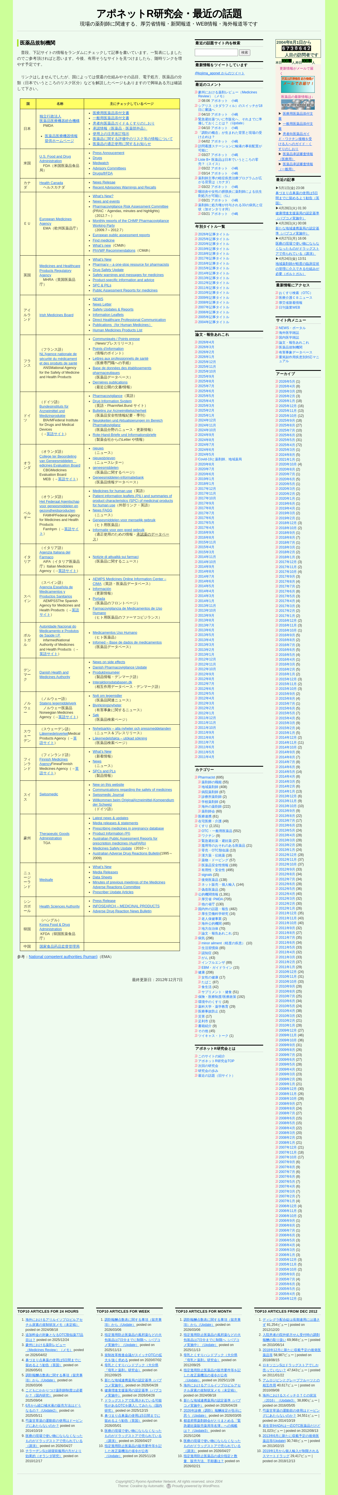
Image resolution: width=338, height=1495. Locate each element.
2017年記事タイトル (213, 258)
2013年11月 (207, 606)
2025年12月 (207, 362)
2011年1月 (287, 967)
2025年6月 (206, 391)
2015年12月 (288, 679)
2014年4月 (206, 591)
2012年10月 (207, 669)
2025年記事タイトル (213, 239)
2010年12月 (288, 972)
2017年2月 (287, 611)
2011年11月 (207, 723)
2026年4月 (206, 342)
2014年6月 (206, 581)
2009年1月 (287, 1084)
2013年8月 (206, 620)
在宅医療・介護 (210, 821)
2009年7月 (287, 1055)
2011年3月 (287, 957)
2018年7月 (287, 543)
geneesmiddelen (106, 468)
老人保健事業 (212, 919)
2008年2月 (287, 1138)
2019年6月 (287, 504)
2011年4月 (206, 757)
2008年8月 (287, 1108)
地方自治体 (210, 929)
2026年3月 (206, 347)
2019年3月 (287, 513)
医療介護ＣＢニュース (295, 298)
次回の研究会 (208, 1066)
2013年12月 (288, 796)
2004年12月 (288, 1299)
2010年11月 (288, 977)
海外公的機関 (212, 924)
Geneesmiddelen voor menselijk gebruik (124, 520)
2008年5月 (287, 1123)
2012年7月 (206, 684)
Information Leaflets (108, 315)
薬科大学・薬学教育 (213, 1007)
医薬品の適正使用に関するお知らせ (122, 144)
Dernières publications (110, 382)
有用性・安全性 (213, 870)
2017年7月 (206, 513)
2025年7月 (206, 386)
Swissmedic (49, 794)
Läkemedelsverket (54, 734)
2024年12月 (207, 420)
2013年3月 (206, 645)
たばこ (207, 982)
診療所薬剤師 (212, 797)
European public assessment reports (121, 235)
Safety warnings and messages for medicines (128, 275)
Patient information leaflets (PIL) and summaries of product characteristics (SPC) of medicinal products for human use (133, 500)
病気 (201, 938)
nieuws (98, 448)
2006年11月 (288, 1211)
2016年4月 (287, 660)
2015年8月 (287, 699)
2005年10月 (288, 1269)
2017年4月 (206, 528)
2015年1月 (287, 733)
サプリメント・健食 (217, 992)
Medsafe (46, 880)
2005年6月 (287, 1284)
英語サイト (56, 434)
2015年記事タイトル (213, 268)
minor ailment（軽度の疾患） (223, 943)
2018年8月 (287, 537)
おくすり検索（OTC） (296, 293)
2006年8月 (287, 1225)
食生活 (207, 987)
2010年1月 (287, 1025)
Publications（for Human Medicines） (122, 325)
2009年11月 (288, 1035)
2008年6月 (287, 1118)
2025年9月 (206, 376)
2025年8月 (206, 381)
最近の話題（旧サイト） (216, 1076)
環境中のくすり (210, 1002)
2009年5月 (287, 1064)
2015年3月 (206, 552)
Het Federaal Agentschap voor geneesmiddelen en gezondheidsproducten (59, 506)
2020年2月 (287, 494)
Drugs (97, 158)
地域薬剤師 (210, 787)
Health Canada (51, 183)
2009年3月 (287, 1074)
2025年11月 (207, 367)
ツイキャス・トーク (213, 1036)
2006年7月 (287, 1230)
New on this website (108, 785)
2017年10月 (207, 498)
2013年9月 (206, 615)
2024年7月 (206, 445)
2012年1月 (206, 713)
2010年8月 (287, 991)
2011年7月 (206, 742)
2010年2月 (287, 1021)
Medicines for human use (112, 491)
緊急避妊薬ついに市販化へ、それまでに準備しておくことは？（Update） (230, 121)
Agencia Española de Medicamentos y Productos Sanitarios (56, 591)
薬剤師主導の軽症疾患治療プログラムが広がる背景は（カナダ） (230, 180)
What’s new (102, 245)
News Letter (102, 304)
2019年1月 (206, 479)
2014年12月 (288, 738)
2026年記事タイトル (213, 234)
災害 (201, 1016)
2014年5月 (206, 586)
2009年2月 (287, 1079)
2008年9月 (287, 1104)
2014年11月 (207, 557)
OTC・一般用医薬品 (217, 831)
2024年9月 (206, 435)
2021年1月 (287, 459)
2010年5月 (287, 1006)
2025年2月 (206, 410)
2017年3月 (287, 606)
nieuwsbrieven (104, 458)
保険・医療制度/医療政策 (217, 997)
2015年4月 (206, 547)
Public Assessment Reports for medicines (125, 290)
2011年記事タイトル (213, 288)
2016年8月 (206, 537)
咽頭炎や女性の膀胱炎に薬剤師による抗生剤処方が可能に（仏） (230, 194)
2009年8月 (287, 1050)
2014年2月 (287, 786)
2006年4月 (287, 1245)
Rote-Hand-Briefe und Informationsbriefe (124, 435)
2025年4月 (206, 401)
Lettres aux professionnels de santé (121, 358)
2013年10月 (207, 610)
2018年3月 (287, 547)
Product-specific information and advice (123, 280)
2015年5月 (287, 713)
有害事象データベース (295, 352)
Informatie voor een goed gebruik (119, 530)
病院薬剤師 (210, 792)
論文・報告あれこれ (217, 933)
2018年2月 (287, 552)
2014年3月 (206, 596)
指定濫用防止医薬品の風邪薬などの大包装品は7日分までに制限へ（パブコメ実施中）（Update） (133, 1340)
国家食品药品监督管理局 (60, 947)
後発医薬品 (210, 880)
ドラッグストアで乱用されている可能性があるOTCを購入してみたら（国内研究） (133, 1405)
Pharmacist (206, 777)
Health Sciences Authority (60, 906)
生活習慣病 (210, 948)
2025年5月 (206, 396)
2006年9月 (287, 1221)
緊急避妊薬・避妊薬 (217, 841)
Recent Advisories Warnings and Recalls (124, 187)
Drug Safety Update (108, 270)
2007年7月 (287, 1172)
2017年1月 (287, 616)
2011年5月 (206, 752)
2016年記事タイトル (213, 263)
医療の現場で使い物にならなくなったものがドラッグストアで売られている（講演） (297, 249)
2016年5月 (287, 655)
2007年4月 (287, 1186)
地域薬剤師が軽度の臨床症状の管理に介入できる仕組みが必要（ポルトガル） (297, 269)
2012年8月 (206, 679)
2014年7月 (206, 576)
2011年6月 (206, 747)
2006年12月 (288, 1206)
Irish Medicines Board (56, 315)
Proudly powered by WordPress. (196, 1486)
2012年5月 (206, 693)
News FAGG (102, 510)
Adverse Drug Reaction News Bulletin (122, 911)
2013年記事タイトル (213, 278)
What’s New (102, 259)
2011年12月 (207, 718)
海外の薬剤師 (212, 807)
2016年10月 (288, 630)
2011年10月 (207, 728)
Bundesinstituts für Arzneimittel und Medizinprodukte (54, 411)
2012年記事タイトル (213, 283)
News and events (106, 201)
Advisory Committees (109, 168)
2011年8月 (206, 738)
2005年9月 (287, 1274)
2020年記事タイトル (213, 244)
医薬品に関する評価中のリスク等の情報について (133, 139)
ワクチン (208, 836)
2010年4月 (287, 1011)
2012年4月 (206, 698)
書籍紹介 (205, 1026)
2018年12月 (288, 523)
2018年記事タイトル (213, 254)
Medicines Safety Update (112, 848)
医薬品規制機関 (290, 347)
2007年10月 (288, 1157)
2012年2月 (206, 708)
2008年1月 (287, 1143)
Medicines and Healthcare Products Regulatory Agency (60, 270)
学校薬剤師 (210, 802)
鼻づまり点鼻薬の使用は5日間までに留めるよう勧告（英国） (297, 198)
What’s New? (103, 196)
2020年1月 (287, 498)
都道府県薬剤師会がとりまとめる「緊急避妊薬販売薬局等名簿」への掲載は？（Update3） (212, 1426)
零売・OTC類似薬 (215, 850)
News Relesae (104, 182)
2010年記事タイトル (213, 293)
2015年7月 (287, 704)
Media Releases (105, 872)
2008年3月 (287, 1133)
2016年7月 (287, 645)
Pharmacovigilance (107, 396)
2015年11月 (207, 542)
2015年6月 (287, 708)
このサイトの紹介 (211, 1056)
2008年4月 (287, 1128)
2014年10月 (207, 562)
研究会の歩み (208, 1071)
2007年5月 (287, 1182)
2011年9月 (206, 732)
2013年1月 (206, 654)
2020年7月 (206, 469)
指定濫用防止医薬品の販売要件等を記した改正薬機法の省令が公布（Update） (133, 1451)
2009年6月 (287, 1060)
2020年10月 (288, 464)
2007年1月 (287, 1201)
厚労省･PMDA (212, 899)
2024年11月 (207, 425)
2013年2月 (206, 650)
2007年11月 (288, 1152)
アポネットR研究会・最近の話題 (169, 13)
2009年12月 (288, 1030)
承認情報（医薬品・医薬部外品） (120, 128)
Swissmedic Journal (108, 795)
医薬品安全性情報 (215, 865)
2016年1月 (287, 674)
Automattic (156, 1486)
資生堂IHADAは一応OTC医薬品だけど (291, 1426)
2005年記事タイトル (213, 317)
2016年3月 (287, 664)
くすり (203, 826)
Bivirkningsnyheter (107, 705)
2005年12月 (288, 1260)
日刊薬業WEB (289, 307)
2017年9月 (206, 503)
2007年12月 (288, 1147)
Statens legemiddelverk (58, 703)
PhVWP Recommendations (114, 250)
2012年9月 (206, 674)
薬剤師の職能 (212, 782)
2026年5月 (287, 381)
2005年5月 (287, 1289)
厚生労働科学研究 (215, 914)
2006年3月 (287, 1250)
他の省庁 (208, 904)
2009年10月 (288, 1040)
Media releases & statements (115, 823)
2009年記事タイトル (213, 298)
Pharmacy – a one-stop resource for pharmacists (131, 265)
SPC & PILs (102, 285)
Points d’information (108, 349)
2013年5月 (206, 635)
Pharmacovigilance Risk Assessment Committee (130, 206)
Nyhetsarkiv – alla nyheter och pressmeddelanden (132, 729)
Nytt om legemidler (107, 696)
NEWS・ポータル (292, 328)
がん (205, 958)
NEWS (98, 299)
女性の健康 (210, 977)
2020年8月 (206, 464)
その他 (203, 1031)
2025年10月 (207, 371)
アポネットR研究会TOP (216, 1061)
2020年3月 (287, 489)
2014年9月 (206, 567)
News (97, 761)
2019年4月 (287, 508)
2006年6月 (287, 1235)
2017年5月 (206, 523)
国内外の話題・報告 (213, 909)
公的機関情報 (208, 894)
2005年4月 (287, 1294)
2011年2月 (287, 962)
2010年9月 (287, 986)
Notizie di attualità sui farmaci (116, 557)
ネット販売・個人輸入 (218, 885)
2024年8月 (206, 440)
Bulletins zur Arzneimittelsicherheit (119, 411)
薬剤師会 (208, 811)
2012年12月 (207, 659)
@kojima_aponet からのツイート (220, 73)
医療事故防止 (208, 1011)
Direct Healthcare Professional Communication (129, 320)
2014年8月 (206, 571)
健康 (201, 972)
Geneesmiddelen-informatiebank (118, 477)
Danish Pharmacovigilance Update (120, 667)
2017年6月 (206, 518)
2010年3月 (287, 1016)
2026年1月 (206, 357)
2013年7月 (206, 625)
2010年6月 (287, 1001)
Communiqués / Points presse (116, 339)
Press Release (104, 901)
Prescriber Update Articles (113, 892)
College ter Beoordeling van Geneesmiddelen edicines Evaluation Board (60, 461)
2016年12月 (288, 621)
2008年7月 (287, 1113)
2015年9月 (287, 694)
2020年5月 (287, 484)
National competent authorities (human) (63, 956)
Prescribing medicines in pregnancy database (128, 828)
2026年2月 (206, 352)
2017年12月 (207, 489)
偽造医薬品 (210, 890)
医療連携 (205, 816)
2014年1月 (206, 601)
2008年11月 (288, 1094)
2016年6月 (287, 650)
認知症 (207, 953)
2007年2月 (287, 1196)
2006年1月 (287, 1255)
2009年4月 (287, 1069)
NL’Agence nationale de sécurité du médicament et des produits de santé (58, 358)
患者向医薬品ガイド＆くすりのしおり (124, 123)
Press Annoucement (108, 153)
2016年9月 (206, 532)
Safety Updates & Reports (113, 309)
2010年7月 (287, 996)
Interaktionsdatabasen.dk (112, 682)
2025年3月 (206, 406)
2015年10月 (288, 689)
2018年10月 (288, 528)
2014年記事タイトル (213, 273)
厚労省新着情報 (290, 303)
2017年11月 (207, 493)
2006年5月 (287, 1240)
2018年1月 (206, 484)
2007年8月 (287, 1167)
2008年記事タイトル (213, 302)
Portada (99, 599)
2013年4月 (206, 640)
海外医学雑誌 (289, 333)
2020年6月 (206, 474)
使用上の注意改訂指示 (111, 134)
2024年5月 (206, 454)
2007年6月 (287, 1177)
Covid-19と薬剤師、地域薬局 (220, 459)
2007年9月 (287, 1162)
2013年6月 (206, 630)
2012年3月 (206, 703)
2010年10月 (288, 982)
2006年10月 (288, 1216)
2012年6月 (206, 689)
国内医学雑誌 (289, 337)
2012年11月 (207, 664)
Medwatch (101, 163)
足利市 (203, 1021)
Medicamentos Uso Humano (115, 633)
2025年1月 (206, 415)
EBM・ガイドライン (217, 968)
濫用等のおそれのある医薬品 (223, 846)
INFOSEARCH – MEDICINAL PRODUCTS (126, 906)
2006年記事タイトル (213, 312)
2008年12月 (288, 1089)
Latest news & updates (110, 818)
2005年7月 (287, 1279)
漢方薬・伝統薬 (213, 855)
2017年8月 (206, 508)
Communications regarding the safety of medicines (132, 790)
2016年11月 (288, 625)
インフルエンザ (213, 962)
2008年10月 (288, 1099)
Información (102, 589)
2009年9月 (287, 1045)
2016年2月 (287, 669)
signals (207, 875)
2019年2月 (287, 518)
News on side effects (109, 662)
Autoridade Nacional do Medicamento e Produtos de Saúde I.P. (59, 631)
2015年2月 (287, 728)
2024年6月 (206, 450)
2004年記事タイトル (213, 322)
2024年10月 (207, 430)
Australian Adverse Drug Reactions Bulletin (126, 853)
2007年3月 (287, 1191)
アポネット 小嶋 (224, 101)
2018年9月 (287, 533)
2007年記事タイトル (213, 307)
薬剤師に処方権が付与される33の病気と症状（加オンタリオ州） (230, 207)
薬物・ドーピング (215, 860)
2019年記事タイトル (213, 249)
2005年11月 (288, 1264)
